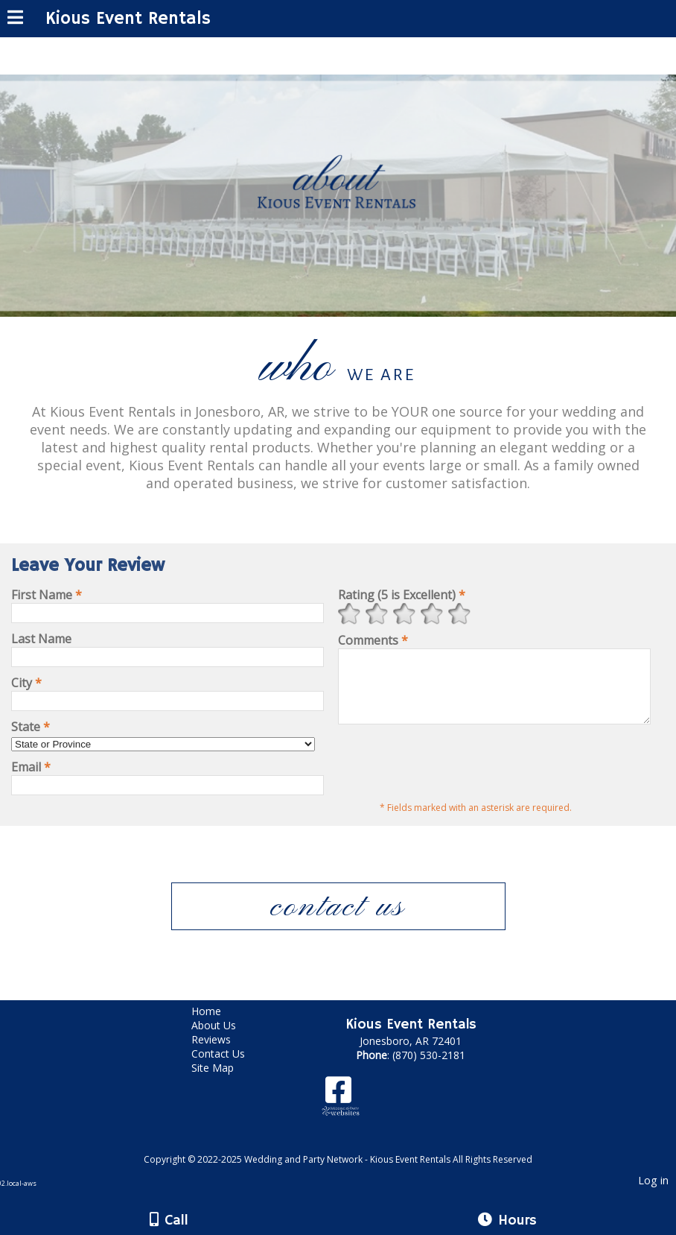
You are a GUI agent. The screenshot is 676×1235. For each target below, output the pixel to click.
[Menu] (15, 19)
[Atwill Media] (351, 1156)
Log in (653, 1194)
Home (217, 1024)
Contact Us (229, 1067)
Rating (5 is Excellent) (401, 595)
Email (31, 767)
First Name (46, 595)
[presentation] (451, 774)
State (30, 726)
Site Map (224, 1081)
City (26, 683)
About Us (225, 1039)
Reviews (222, 1053)
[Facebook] (338, 1109)
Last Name (41, 639)
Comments (373, 640)
